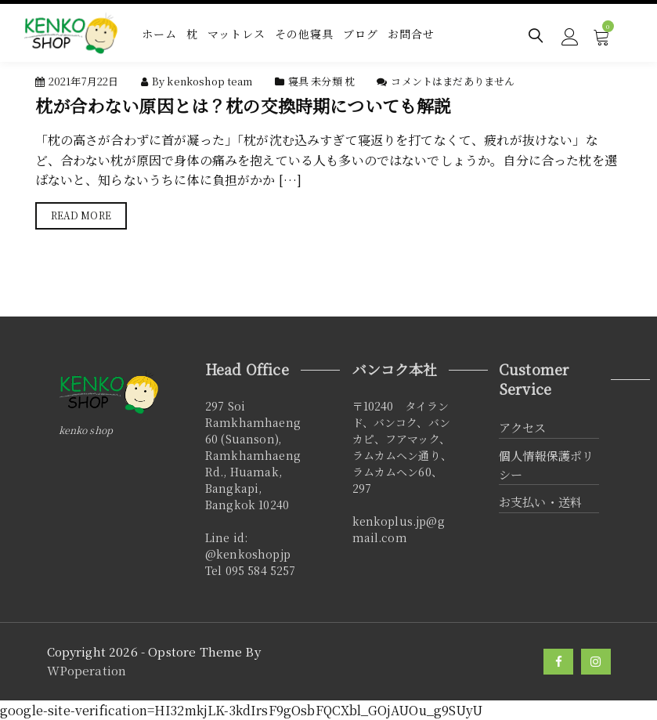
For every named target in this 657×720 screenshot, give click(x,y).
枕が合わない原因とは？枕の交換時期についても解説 (243, 105)
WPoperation (87, 670)
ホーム (159, 34)
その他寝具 (304, 34)
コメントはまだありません (452, 81)
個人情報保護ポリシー (546, 465)
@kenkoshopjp (248, 554)
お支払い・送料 (540, 502)
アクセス (523, 427)
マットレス (236, 34)
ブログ (360, 34)
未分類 (326, 81)
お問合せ (411, 34)
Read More (81, 215)
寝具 (298, 81)
